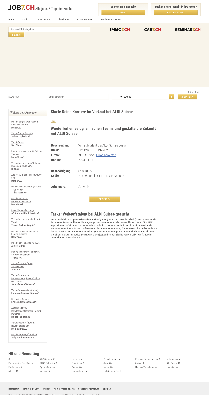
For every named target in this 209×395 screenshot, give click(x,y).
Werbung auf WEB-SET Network (65, 389)
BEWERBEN (104, 193)
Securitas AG (78, 357)
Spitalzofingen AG (80, 365)
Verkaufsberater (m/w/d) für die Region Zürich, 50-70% (27, 159)
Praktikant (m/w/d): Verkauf (25, 329)
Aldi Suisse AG (174, 357)
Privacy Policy (194, 86)
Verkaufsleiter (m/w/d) (22, 127)
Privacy (36, 383)
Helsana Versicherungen (147, 361)
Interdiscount (173, 361)
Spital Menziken (47, 361)
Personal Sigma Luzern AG (148, 353)
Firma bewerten (84, 19)
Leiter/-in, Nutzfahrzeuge (23, 204)
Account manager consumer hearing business (25, 227)
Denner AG (77, 361)
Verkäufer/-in (17, 136)
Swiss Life (140, 357)
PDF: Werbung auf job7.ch (92, 389)
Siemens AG (78, 353)
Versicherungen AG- (113, 353)
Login (25, 19)
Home (11, 19)
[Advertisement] (104, 57)
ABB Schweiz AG (48, 353)
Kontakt (48, 383)
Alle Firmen (63, 19)
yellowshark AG (174, 353)
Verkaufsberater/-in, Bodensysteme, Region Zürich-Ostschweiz (26, 272)
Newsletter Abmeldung (92, 383)
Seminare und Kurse (110, 19)
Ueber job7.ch (70, 383)
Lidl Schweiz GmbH (113, 365)
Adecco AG (13, 365)
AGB (57, 383)
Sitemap (112, 383)
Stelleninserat (176, 12)
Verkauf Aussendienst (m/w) (25, 284)
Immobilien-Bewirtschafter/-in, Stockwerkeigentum (26, 248)
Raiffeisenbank (15, 361)
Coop (11, 353)
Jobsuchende (43, 19)
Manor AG (108, 361)
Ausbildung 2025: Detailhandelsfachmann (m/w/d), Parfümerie (23, 305)
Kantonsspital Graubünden (21, 357)
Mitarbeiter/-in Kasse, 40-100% (26, 237)
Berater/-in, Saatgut (21, 293)
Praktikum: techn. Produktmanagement (21, 194)
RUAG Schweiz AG (49, 357)
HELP (53, 115)
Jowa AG (108, 357)
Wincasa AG (46, 365)
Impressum (14, 383)
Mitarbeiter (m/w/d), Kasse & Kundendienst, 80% (25, 118)
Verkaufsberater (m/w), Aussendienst (22, 259)
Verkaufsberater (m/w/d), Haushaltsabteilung (24, 319)
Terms (26, 383)
